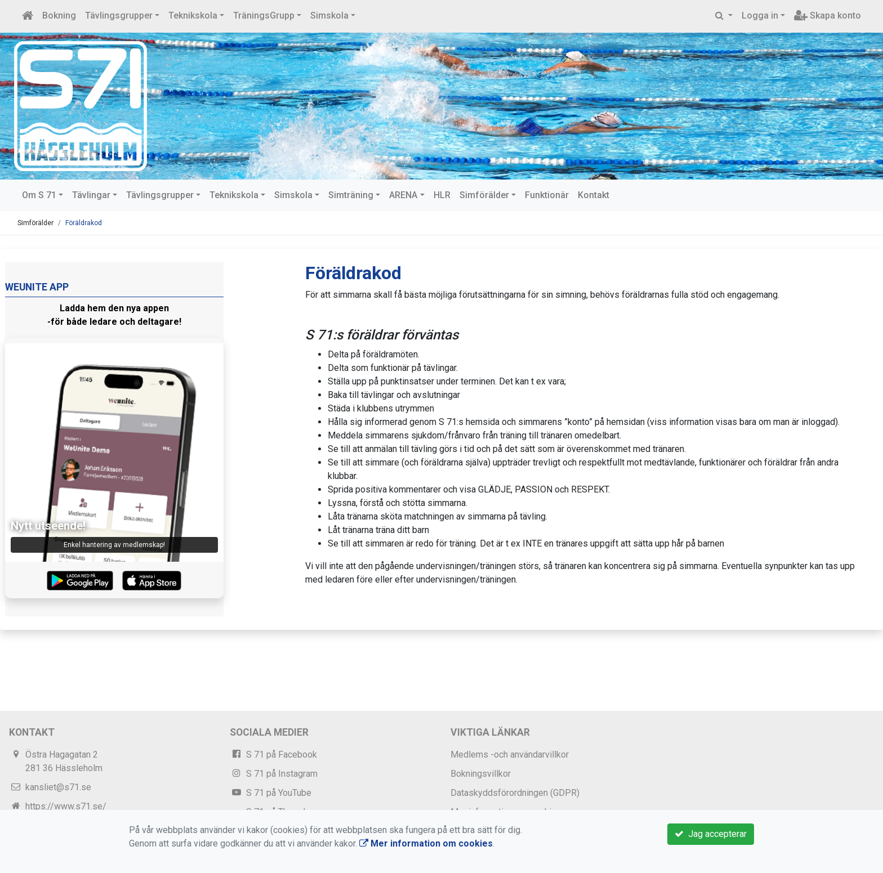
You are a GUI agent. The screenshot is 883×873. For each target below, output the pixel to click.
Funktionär (547, 195)
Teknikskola (192, 15)
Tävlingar (91, 195)
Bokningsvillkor (481, 773)
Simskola (329, 15)
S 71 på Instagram (282, 773)
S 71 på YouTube (278, 792)
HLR (442, 195)
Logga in (760, 15)
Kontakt (593, 195)
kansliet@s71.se (58, 787)
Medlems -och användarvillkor (510, 754)
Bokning (59, 15)
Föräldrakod (83, 223)
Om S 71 (39, 195)
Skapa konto (827, 15)
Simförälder (484, 195)
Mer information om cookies (426, 843)
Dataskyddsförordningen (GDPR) (515, 792)
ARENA (403, 195)
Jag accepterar (711, 834)
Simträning (350, 195)
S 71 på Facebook (281, 754)
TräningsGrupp (264, 15)
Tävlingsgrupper (119, 15)
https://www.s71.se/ (65, 806)
